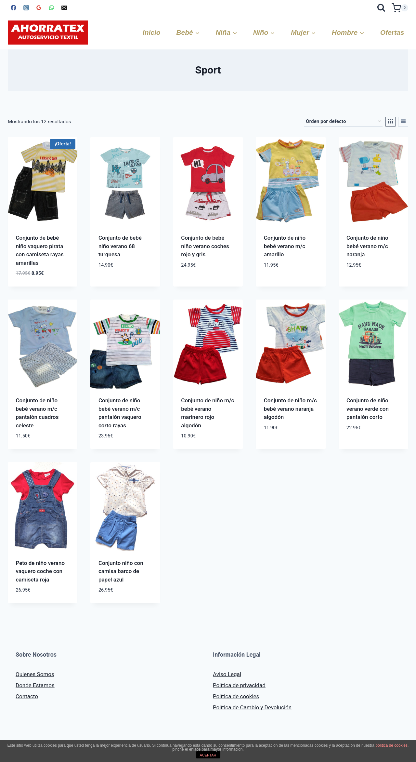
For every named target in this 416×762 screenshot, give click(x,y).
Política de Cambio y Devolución (252, 707)
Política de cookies (236, 696)
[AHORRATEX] (48, 32)
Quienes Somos (35, 674)
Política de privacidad (239, 685)
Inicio (152, 32)
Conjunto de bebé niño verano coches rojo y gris (205, 246)
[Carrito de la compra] (400, 8)
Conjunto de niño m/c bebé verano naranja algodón (290, 408)
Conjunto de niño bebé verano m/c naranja (367, 246)
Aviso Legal (227, 674)
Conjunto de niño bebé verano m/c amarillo (285, 246)
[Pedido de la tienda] (343, 122)
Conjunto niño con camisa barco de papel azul (120, 571)
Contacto (27, 696)
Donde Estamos (35, 685)
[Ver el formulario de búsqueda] (381, 8)
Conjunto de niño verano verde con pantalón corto (367, 408)
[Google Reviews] (38, 7)
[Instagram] (26, 7)
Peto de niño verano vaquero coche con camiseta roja (40, 571)
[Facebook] (13, 7)
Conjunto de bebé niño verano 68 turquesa (120, 246)
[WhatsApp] (51, 7)
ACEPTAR (208, 755)
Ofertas (392, 32)
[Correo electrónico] (64, 7)
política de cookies (391, 745)
